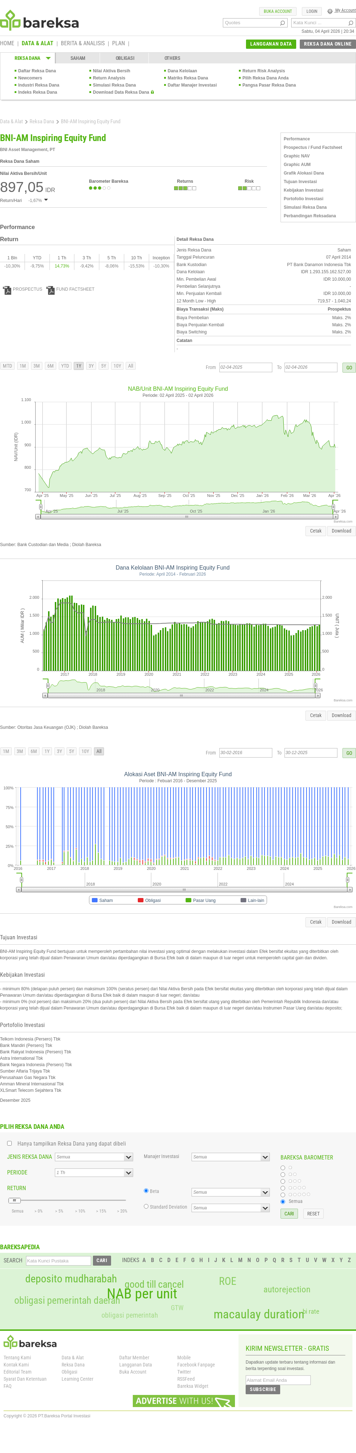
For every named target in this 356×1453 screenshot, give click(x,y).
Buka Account (132, 1372)
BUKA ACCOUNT (278, 11)
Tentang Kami (17, 1357)
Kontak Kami (16, 1365)
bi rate (311, 1311)
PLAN (118, 43)
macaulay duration (259, 1314)
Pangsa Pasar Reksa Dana (269, 85)
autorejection (286, 1289)
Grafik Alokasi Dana (304, 173)
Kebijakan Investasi (303, 190)
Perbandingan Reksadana (310, 215)
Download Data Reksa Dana (121, 92)
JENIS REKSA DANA (29, 1156)
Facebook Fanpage (196, 1365)
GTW (177, 1307)
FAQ (7, 1386)
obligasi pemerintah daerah (67, 1301)
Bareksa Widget (192, 1386)
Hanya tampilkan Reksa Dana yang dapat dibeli (71, 1143)
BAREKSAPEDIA (20, 1247)
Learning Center (77, 1379)
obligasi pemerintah (129, 1315)
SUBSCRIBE (263, 1389)
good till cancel (154, 1284)
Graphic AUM (297, 164)
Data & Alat (11, 121)
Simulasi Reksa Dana (114, 85)
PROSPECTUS (22, 289)
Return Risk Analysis (263, 70)
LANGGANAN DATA (271, 44)
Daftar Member (134, 1357)
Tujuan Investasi (300, 181)
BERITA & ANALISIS (83, 43)
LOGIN (312, 11)
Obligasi (69, 1372)
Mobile (184, 1357)
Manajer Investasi (161, 1156)
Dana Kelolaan (182, 70)
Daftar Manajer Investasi (192, 85)
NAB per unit (142, 1294)
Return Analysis (109, 78)
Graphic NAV (297, 156)
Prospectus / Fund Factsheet (313, 147)
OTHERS (172, 58)
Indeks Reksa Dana (37, 92)
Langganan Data (135, 1365)
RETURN (16, 1188)
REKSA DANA (27, 58)
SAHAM (78, 58)
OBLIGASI (125, 58)
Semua (296, 1201)
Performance (297, 138)
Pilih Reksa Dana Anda (265, 78)
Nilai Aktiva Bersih (111, 70)
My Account (341, 10)
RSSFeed (186, 1379)
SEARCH (13, 1260)
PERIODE (17, 1172)
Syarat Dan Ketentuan (25, 1379)
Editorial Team (18, 1372)
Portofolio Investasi (303, 198)
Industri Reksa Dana (38, 85)
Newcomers (30, 78)
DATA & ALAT (37, 43)
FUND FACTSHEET (70, 289)
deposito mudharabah (71, 1278)
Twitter (184, 1372)
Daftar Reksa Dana (37, 70)
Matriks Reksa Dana (188, 78)
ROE (227, 1281)
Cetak (315, 531)
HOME (7, 43)
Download (341, 531)
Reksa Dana (42, 121)
